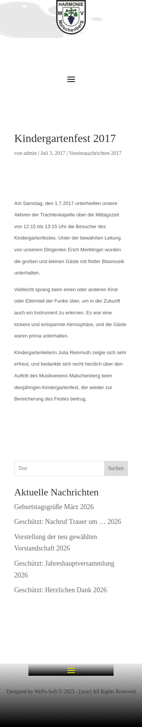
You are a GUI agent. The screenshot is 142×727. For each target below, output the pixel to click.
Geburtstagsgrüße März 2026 (54, 507)
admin (30, 153)
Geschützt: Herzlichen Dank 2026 (60, 590)
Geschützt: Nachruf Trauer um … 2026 (67, 521)
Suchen (115, 468)
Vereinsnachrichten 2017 (95, 153)
